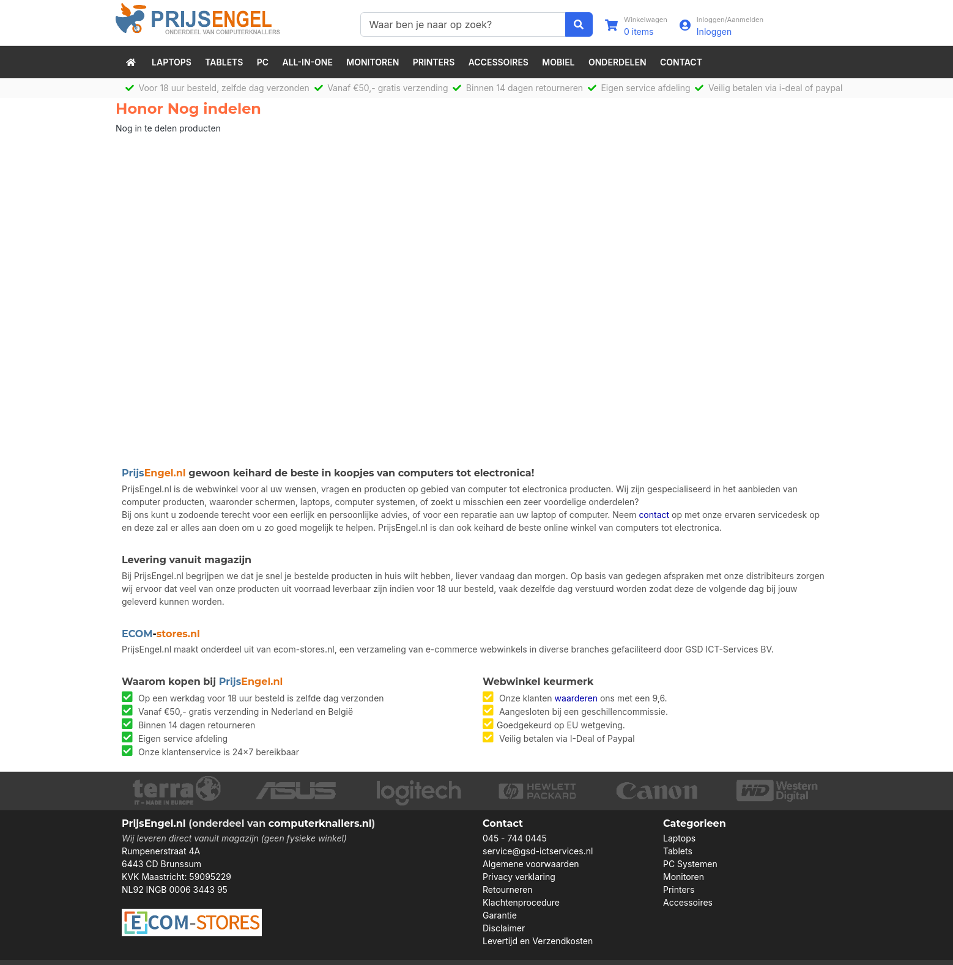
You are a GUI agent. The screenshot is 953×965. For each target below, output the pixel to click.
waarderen (576, 698)
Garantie (500, 915)
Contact (681, 62)
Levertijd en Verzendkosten (538, 941)
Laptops (171, 62)
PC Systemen (690, 864)
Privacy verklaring (519, 876)
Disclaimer (504, 928)
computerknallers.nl (320, 823)
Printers (434, 62)
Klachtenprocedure (521, 902)
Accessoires (498, 62)
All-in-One (308, 62)
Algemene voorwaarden (531, 864)
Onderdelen (617, 62)
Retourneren (507, 889)
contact (654, 514)
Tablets (224, 62)
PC (263, 62)
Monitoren (372, 62)
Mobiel (558, 62)
